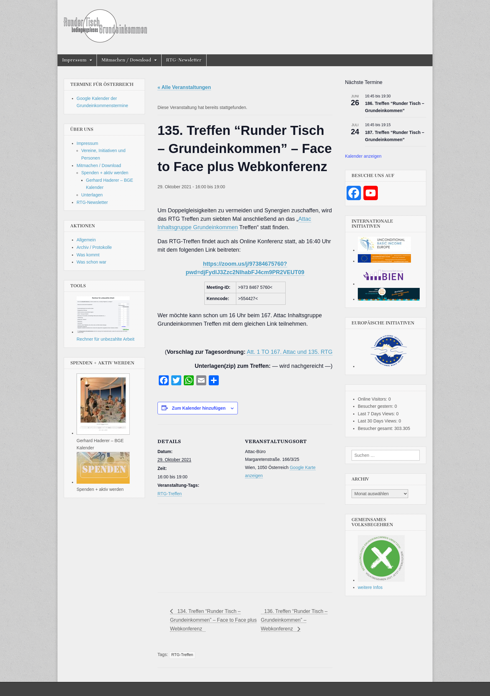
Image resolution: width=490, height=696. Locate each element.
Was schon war (91, 261)
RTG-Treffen (170, 493)
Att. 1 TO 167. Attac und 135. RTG (289, 352)
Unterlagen (92, 194)
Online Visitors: (373, 399)
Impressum (74, 60)
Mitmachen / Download (126, 60)
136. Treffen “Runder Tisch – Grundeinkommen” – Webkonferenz (294, 620)
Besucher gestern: (376, 406)
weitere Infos (370, 587)
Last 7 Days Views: (377, 413)
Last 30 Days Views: (378, 420)
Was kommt (88, 254)
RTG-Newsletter (184, 60)
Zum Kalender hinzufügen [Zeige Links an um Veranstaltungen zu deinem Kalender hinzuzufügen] (199, 408)
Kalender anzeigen (363, 156)
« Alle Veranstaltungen (184, 87)
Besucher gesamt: (376, 428)
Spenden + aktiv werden (104, 172)
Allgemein (86, 239)
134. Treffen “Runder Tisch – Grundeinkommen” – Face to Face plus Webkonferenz (213, 620)
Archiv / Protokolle (94, 247)
